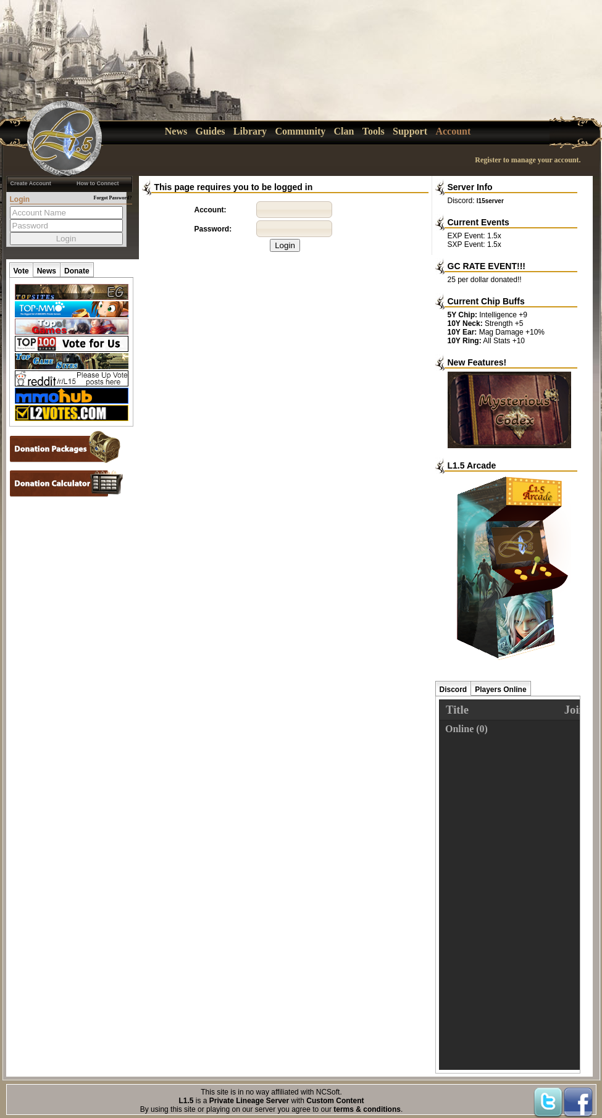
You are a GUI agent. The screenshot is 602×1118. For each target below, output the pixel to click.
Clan (344, 131)
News (176, 131)
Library (250, 131)
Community (300, 131)
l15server (490, 201)
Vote (21, 271)
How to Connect (98, 183)
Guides (210, 131)
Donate (77, 271)
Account (452, 131)
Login (285, 245)
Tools (373, 131)
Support (410, 131)
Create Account (30, 183)
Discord (453, 689)
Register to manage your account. (527, 160)
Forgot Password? (113, 198)
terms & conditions (367, 1109)
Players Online (500, 689)
